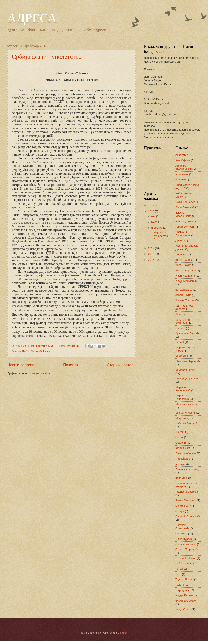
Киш (178, 314)
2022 (151, 205)
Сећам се (181, 533)
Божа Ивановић (185, 201)
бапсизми (181, 179)
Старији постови (121, 365)
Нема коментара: (69, 345)
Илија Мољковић (186, 281)
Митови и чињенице (187, 404)
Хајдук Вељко (184, 595)
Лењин (179, 342)
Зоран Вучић (183, 265)
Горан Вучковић (185, 226)
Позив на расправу (187, 469)
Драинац (180, 240)
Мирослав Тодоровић (182, 397)
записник (181, 254)
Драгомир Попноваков (182, 233)
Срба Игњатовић (185, 544)
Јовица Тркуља (185, 300)
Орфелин (181, 442)
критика (180, 328)
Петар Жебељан (185, 453)
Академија (181, 154)
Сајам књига (183, 505)
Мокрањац (182, 418)
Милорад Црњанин (187, 378)
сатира (179, 511)
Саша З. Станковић (187, 516)
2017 (151, 248)
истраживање (183, 289)
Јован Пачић (183, 295)
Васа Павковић (184, 207)
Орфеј (179, 437)
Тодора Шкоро (184, 579)
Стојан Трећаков (185, 558)
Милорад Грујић (185, 369)
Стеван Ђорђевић (186, 549)
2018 (151, 211)
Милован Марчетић (187, 361)
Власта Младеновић (183, 214)
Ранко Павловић (185, 500)
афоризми (181, 174)
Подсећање (182, 458)
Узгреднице (182, 590)
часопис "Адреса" (186, 600)
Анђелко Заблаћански (183, 167)
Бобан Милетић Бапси (36, 351)
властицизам (183, 221)
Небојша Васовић (186, 423)
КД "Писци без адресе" (184, 307)
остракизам (182, 447)
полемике (181, 477)
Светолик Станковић (182, 526)
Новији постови (20, 365)
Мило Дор (181, 355)
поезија (180, 464)
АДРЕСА (32, 18)
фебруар (157, 227)
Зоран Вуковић (184, 259)
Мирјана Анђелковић (182, 389)
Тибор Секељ (183, 563)
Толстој (179, 584)
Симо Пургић (183, 539)
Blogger (122, 632)
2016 (151, 253)
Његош (179, 432)
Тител (179, 568)
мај (153, 216)
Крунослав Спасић (187, 333)
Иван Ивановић (185, 275)
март (154, 222)
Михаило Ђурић (185, 412)
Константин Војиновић (182, 321)
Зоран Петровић (185, 270)
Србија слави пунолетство (47, 56)
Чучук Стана (183, 609)
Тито (178, 574)
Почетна (70, 365)
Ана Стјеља (182, 160)
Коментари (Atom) (40, 373)
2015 (151, 259)
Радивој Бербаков (186, 491)
